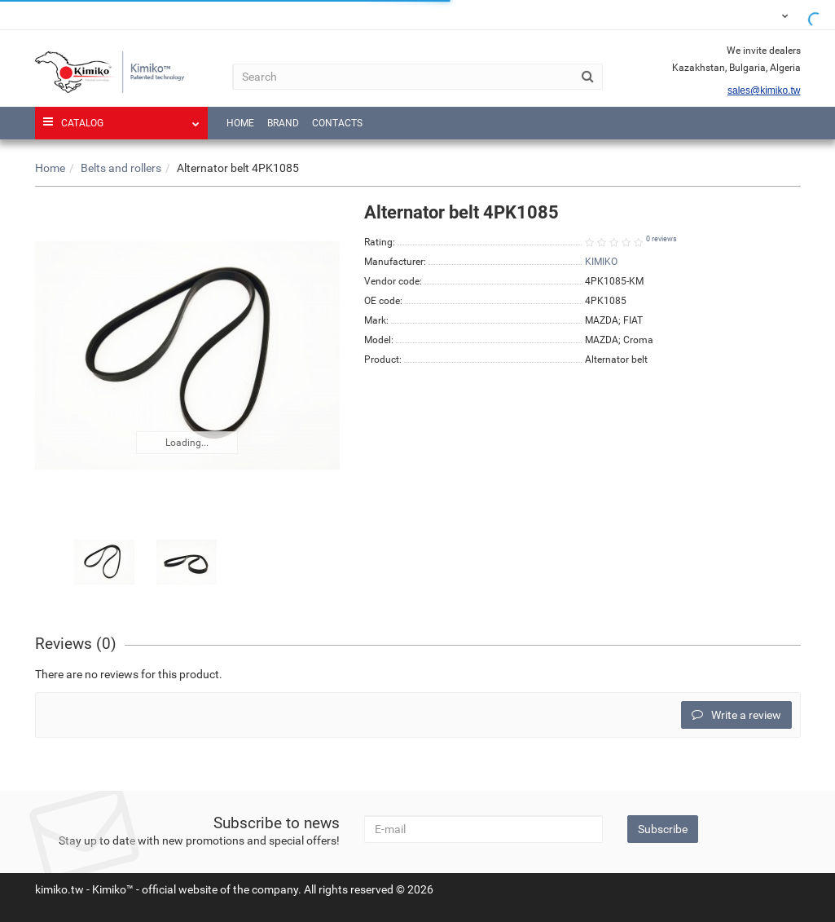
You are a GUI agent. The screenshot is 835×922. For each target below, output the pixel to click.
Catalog (121, 118)
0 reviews (661, 239)
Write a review (736, 714)
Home (240, 123)
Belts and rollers (121, 167)
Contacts (337, 123)
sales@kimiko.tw (764, 90)
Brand (283, 123)
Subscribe (663, 829)
